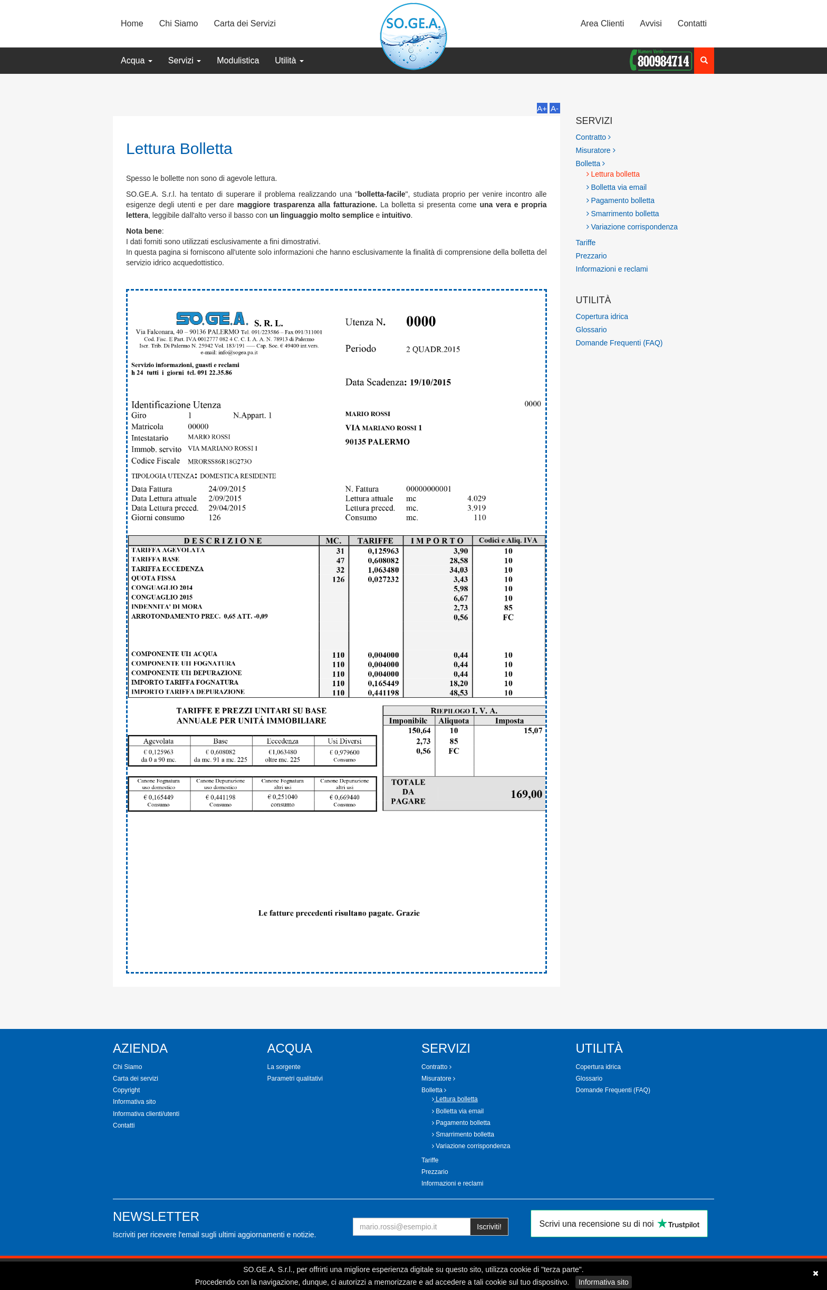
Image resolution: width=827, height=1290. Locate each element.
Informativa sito (604, 1282)
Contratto (593, 137)
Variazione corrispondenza (632, 227)
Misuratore (596, 150)
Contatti (692, 23)
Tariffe (586, 242)
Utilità (289, 60)
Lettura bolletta (613, 174)
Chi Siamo (178, 23)
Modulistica (238, 60)
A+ (542, 108)
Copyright (126, 1090)
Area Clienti (602, 23)
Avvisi (651, 23)
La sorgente (284, 1067)
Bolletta (590, 163)
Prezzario (591, 256)
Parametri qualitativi (295, 1078)
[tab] (645, 137)
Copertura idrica (602, 316)
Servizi (184, 60)
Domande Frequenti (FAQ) (619, 343)
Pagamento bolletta (620, 200)
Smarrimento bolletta (622, 213)
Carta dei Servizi (245, 23)
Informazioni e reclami (612, 269)
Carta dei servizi (135, 1078)
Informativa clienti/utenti (146, 1114)
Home (132, 23)
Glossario (591, 329)
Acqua (136, 60)
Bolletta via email (616, 187)
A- (555, 108)
